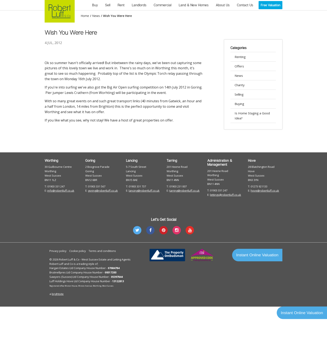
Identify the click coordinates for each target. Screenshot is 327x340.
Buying (239, 104)
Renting (240, 57)
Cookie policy (77, 251)
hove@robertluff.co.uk (265, 190)
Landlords (139, 5)
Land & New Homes (194, 5)
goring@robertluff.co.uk (103, 190)
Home (85, 15)
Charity (240, 85)
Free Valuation (270, 5)
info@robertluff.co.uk (60, 190)
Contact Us (245, 5)
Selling (239, 94)
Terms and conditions (102, 251)
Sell (107, 5)
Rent (121, 5)
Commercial (162, 5)
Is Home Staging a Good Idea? (252, 115)
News (96, 15)
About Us (223, 5)
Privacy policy (58, 251)
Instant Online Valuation (257, 255)
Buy (95, 5)
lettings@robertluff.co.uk (225, 195)
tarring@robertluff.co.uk (184, 190)
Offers (239, 66)
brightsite (58, 294)
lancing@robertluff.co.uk (144, 190)
